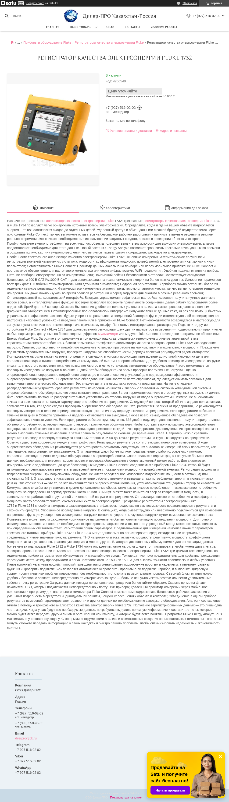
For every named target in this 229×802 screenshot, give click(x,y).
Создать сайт (35, 3)
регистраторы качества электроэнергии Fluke (177, 221)
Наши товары (80, 27)
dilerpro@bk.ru (26, 738)
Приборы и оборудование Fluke (47, 42)
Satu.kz (134, 793)
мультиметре (108, 334)
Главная (52, 27)
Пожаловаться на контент (126, 797)
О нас (110, 27)
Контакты (132, 27)
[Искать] (6, 16)
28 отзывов (189, 3)
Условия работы (164, 27)
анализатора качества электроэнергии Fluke (80, 221)
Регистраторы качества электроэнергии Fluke (109, 42)
